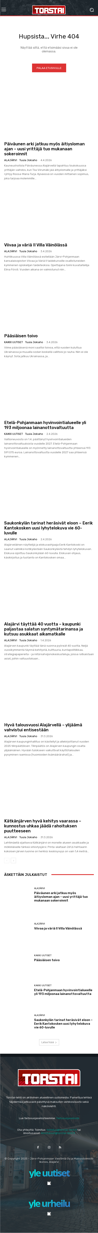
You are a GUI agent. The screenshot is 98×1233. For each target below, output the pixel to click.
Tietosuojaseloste (67, 1118)
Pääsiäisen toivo (21, 335)
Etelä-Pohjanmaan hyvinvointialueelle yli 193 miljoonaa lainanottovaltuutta (45, 425)
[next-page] (13, 860)
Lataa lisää (49, 1042)
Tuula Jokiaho (28, 160)
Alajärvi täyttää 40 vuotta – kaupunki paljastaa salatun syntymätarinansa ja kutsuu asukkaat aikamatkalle (43, 629)
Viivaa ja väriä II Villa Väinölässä (35, 244)
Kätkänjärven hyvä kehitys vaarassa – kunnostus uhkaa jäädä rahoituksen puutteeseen (42, 825)
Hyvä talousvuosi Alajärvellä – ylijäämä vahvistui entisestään (43, 727)
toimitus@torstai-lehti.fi (62, 1129)
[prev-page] (6, 860)
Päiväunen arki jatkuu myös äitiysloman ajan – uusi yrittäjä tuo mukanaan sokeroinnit (44, 148)
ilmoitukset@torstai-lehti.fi (58, 1133)
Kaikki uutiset (13, 342)
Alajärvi (10, 160)
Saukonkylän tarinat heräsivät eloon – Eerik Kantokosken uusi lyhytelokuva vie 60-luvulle (48, 528)
